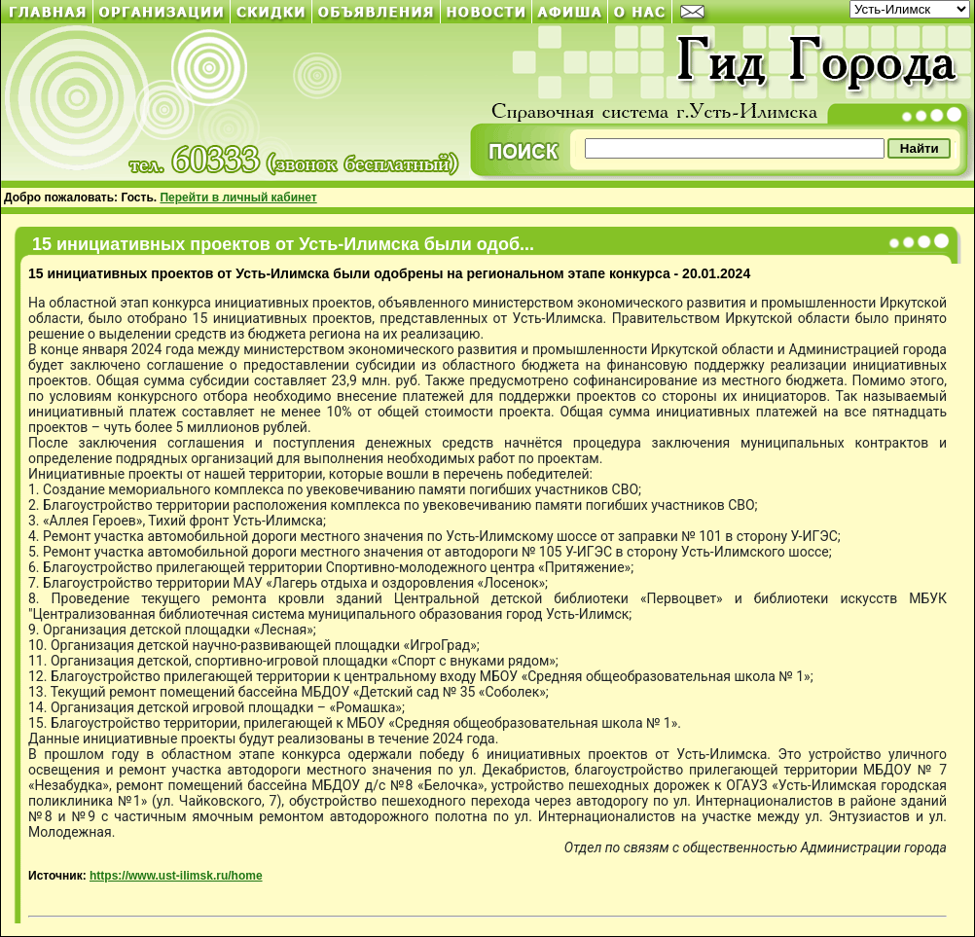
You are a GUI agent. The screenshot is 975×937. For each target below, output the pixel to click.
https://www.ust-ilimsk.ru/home (176, 876)
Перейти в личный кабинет (238, 197)
